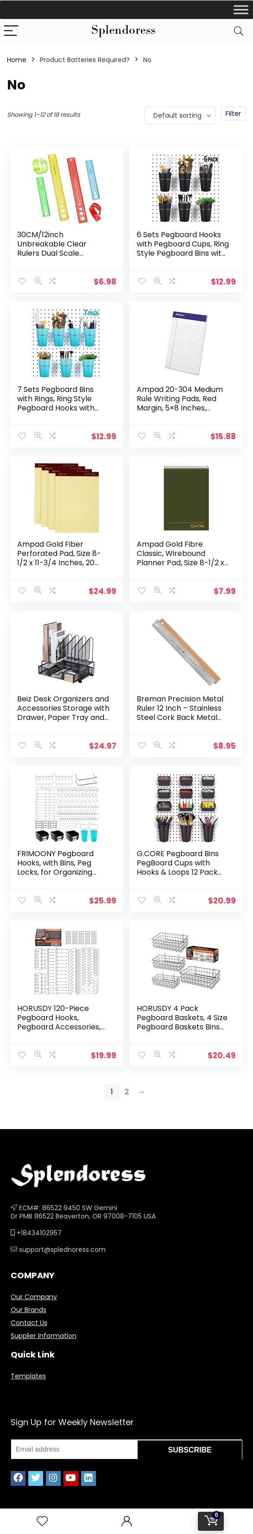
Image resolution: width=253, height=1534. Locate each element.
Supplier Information (43, 1327)
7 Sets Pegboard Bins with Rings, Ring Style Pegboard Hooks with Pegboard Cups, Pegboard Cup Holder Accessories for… (57, 411)
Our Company (34, 1288)
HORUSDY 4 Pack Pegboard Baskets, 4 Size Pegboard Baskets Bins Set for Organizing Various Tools (182, 1020)
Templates (28, 1367)
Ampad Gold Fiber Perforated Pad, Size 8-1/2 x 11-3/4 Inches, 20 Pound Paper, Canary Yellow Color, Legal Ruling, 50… (59, 564)
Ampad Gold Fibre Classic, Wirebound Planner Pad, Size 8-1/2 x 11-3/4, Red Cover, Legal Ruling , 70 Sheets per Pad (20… (181, 564)
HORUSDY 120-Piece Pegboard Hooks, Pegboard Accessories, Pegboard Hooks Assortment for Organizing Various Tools (62, 1024)
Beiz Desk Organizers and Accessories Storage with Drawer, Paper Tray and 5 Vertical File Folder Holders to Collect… (63, 713)
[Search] (239, 31)
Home (16, 59)
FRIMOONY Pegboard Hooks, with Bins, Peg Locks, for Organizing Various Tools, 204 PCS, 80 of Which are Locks (59, 866)
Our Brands (28, 1301)
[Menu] (11, 31)
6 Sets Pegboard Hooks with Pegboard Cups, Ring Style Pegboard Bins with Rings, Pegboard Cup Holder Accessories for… (182, 257)
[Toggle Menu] (241, 9)
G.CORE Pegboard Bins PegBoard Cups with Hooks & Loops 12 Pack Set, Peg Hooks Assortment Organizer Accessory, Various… (178, 871)
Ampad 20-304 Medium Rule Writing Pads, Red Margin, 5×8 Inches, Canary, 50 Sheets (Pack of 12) (182, 406)
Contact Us (29, 1314)
